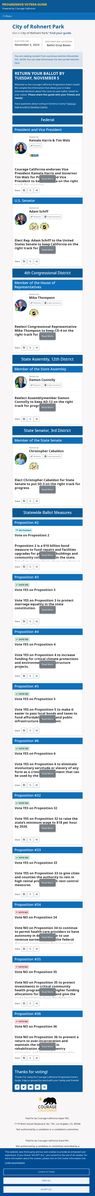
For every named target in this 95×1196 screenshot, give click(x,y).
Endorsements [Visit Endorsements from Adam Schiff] (53, 216)
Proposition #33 (28, 850)
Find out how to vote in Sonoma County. (45, 105)
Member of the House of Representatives (35, 285)
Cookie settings (46, 1171)
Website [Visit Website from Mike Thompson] (35, 303)
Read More (47, 179)
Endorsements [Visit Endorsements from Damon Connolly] (53, 385)
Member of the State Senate (38, 440)
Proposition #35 (28, 959)
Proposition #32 (28, 795)
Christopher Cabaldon (46, 451)
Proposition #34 (28, 904)
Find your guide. (61, 33)
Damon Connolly (42, 380)
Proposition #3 (27, 577)
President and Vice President (38, 129)
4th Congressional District (47, 273)
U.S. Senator (25, 200)
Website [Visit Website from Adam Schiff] (35, 216)
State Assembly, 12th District (47, 359)
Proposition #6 (27, 740)
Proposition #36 (28, 1013)
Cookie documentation (15, 1162)
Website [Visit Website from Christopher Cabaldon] (35, 456)
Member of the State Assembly (40, 369)
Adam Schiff (38, 211)
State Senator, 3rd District (47, 430)
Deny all (46, 1180)
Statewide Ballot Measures (47, 512)
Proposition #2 (27, 522)
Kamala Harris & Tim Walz (49, 140)
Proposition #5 (27, 686)
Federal (47, 120)
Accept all (46, 1189)
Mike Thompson (42, 297)
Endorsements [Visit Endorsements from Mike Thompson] (53, 303)
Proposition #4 (27, 631)
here (17, 63)
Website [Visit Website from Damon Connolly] (35, 385)
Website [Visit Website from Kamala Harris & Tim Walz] (35, 145)
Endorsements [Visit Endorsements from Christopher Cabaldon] (53, 456)
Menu (7, 16)
